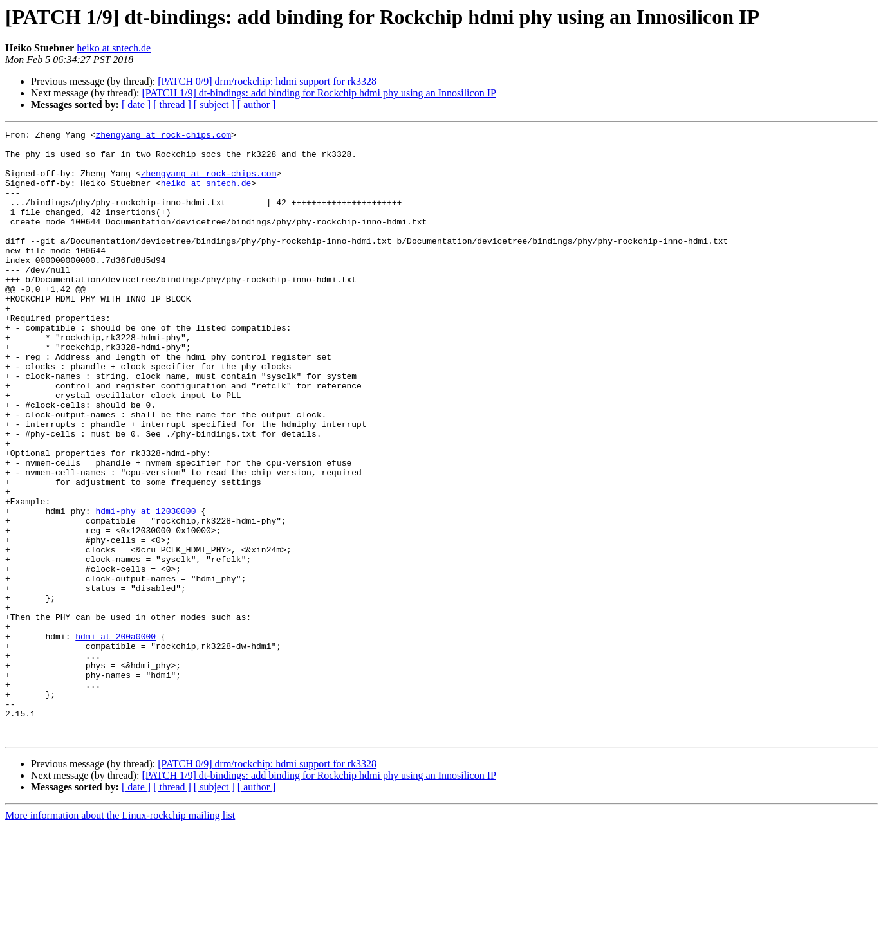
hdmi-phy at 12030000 (145, 588)
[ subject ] (214, 104)
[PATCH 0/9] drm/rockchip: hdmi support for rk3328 (267, 81)
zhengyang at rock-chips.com (163, 136)
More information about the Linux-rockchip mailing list (120, 936)
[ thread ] (172, 104)
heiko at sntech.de (114, 47)
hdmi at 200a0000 (115, 738)
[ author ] (256, 104)
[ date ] (136, 104)
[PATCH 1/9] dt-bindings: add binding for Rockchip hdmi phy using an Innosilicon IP (319, 92)
